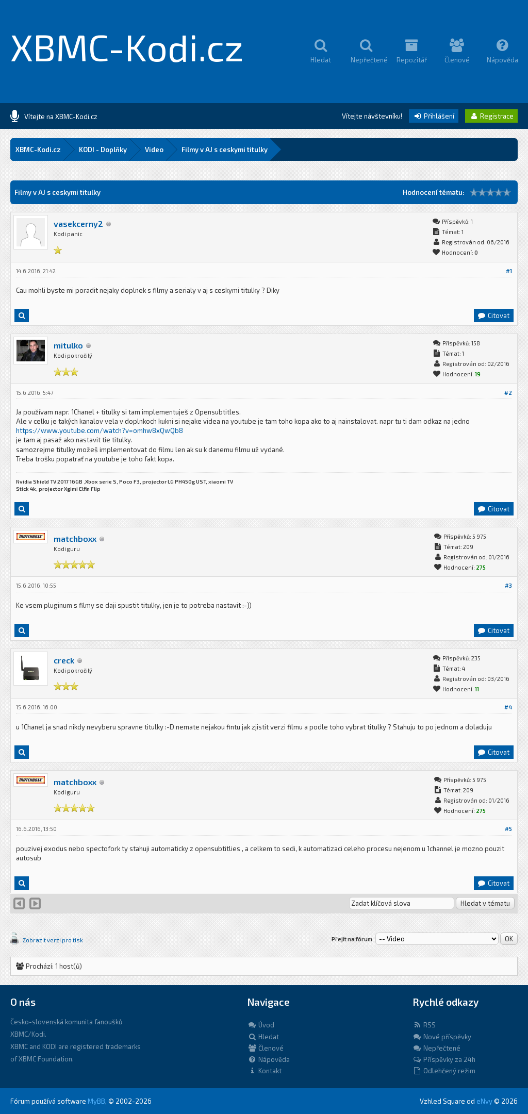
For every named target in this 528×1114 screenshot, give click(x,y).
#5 (508, 828)
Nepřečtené (436, 1048)
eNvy (484, 1101)
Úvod (261, 1025)
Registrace (491, 116)
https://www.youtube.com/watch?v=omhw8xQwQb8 (99, 430)
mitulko (68, 345)
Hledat (263, 1037)
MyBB (96, 1101)
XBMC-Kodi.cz (127, 46)
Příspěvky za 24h (443, 1059)
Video (154, 149)
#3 (508, 585)
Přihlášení (433, 116)
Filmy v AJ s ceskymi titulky (225, 149)
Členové (266, 1048)
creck (64, 660)
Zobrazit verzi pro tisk (53, 940)
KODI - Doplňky (103, 149)
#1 (509, 271)
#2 (508, 392)
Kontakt (265, 1071)
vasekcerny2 (78, 223)
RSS (424, 1025)
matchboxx (75, 538)
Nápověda (269, 1059)
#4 (508, 707)
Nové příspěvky (441, 1037)
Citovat (493, 315)
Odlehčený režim (443, 1071)
